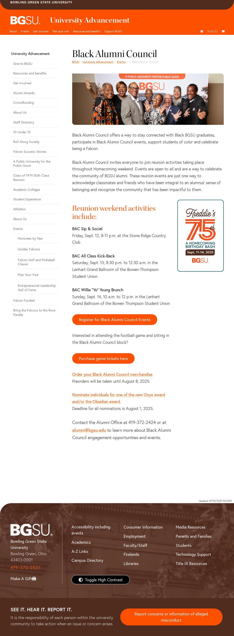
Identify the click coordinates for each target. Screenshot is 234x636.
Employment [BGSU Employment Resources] (135, 536)
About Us (20, 112)
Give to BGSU (22, 63)
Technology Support (193, 554)
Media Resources (190, 527)
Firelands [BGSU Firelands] (131, 554)
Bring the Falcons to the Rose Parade (34, 312)
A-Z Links (80, 551)
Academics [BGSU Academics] (81, 542)
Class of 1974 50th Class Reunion (31, 177)
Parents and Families (194, 536)
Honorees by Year (30, 238)
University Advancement (98, 62)
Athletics (19, 209)
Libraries (131, 563)
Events (25, 31)
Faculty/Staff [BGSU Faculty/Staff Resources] (135, 545)
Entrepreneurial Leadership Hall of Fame (37, 287)
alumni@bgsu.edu (89, 430)
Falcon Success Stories (29, 151)
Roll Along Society (26, 141)
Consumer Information (143, 527)
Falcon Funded (24, 300)
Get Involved (22, 83)
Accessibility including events (91, 530)
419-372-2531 (26, 567)
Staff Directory (23, 122)
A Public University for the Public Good (32, 163)
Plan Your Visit (28, 275)
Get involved (40, 31)
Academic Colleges (26, 189)
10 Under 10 (22, 132)
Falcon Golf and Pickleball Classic (36, 262)
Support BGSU (113, 31)
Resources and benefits (86, 31)
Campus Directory (87, 560)
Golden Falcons (29, 249)
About (13, 31)
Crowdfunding (23, 102)
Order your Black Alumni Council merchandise (112, 374)
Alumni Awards (24, 93)
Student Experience (27, 199)
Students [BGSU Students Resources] (183, 545)
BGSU (75, 62)
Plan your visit (61, 31)
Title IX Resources (191, 563)
